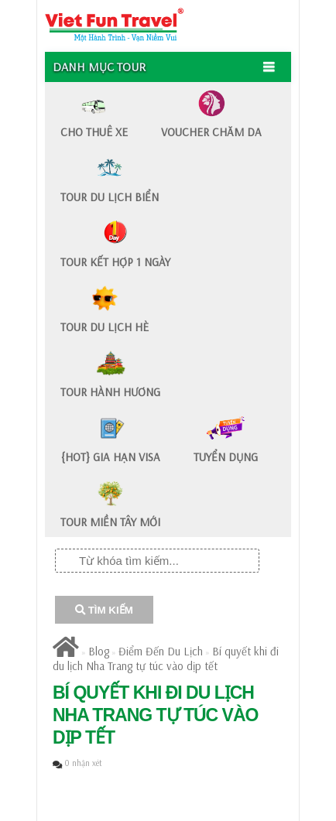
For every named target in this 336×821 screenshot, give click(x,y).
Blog (98, 651)
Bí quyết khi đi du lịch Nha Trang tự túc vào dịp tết (166, 658)
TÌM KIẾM (104, 610)
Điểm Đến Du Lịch (160, 651)
